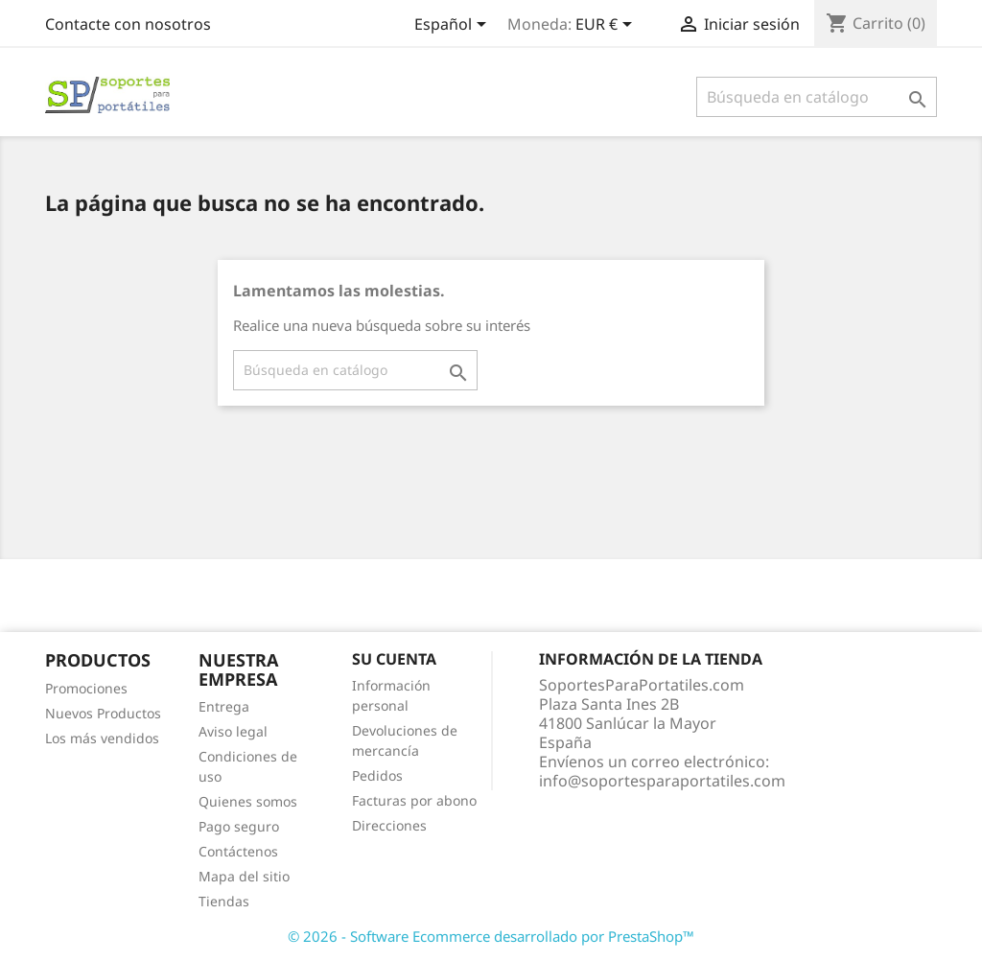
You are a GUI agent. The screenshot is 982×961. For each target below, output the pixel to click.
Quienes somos (248, 801)
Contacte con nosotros (128, 24)
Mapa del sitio (244, 876)
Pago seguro (239, 826)
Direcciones (389, 825)
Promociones (86, 688)
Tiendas (224, 901)
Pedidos (377, 775)
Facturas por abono (414, 800)
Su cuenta (394, 658)
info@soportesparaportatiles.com (662, 780)
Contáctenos (238, 851)
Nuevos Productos (103, 713)
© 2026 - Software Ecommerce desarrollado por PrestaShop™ (491, 936)
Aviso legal (233, 731)
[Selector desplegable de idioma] (453, 25)
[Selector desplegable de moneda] (607, 25)
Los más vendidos (102, 738)
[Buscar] (816, 97)
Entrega (224, 706)
